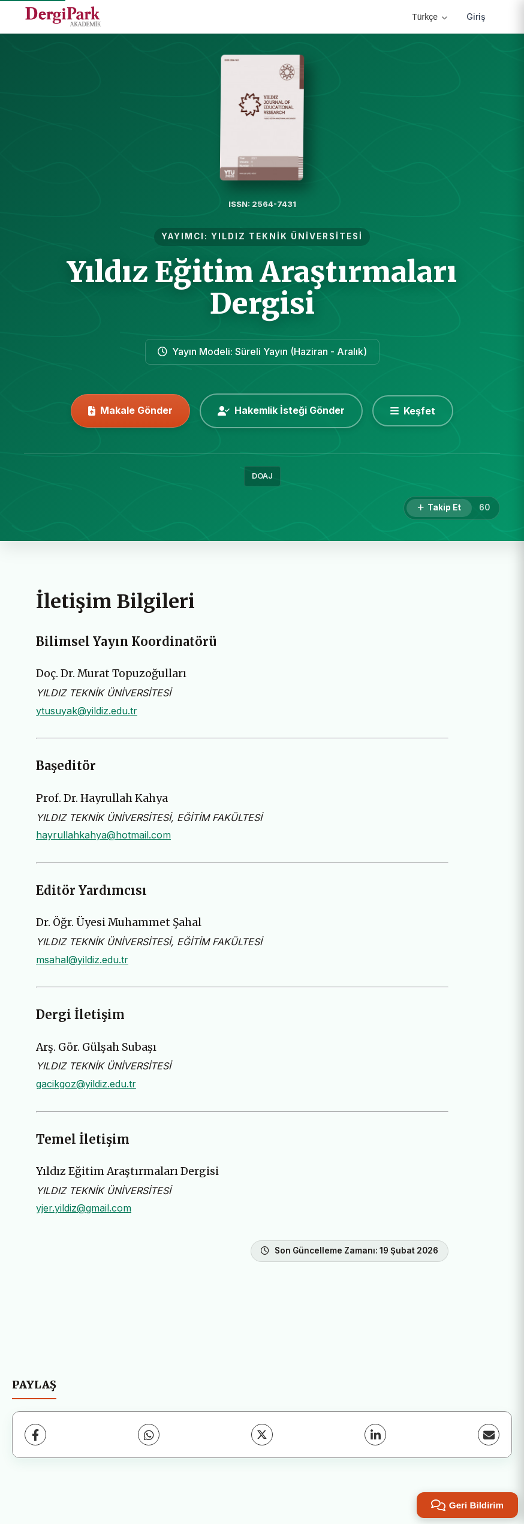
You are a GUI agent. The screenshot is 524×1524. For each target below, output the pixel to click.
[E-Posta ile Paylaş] (488, 1434)
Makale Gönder (130, 410)
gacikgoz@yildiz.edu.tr (86, 1084)
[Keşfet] (412, 410)
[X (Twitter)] (262, 1434)
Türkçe (429, 17)
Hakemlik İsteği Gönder (281, 410)
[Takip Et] (439, 508)
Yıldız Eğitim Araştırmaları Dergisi (262, 287)
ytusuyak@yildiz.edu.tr (86, 711)
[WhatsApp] (148, 1434)
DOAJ (262, 475)
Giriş (476, 16)
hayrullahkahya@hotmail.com (103, 835)
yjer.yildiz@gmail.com (83, 1208)
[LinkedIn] (375, 1434)
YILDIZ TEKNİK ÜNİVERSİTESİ (287, 236)
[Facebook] (35, 1434)
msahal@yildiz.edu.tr (82, 960)
